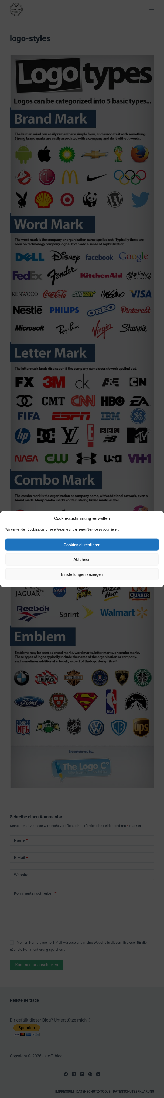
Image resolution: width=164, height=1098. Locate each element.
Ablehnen (81, 559)
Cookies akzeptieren (82, 544)
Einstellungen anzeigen (82, 574)
